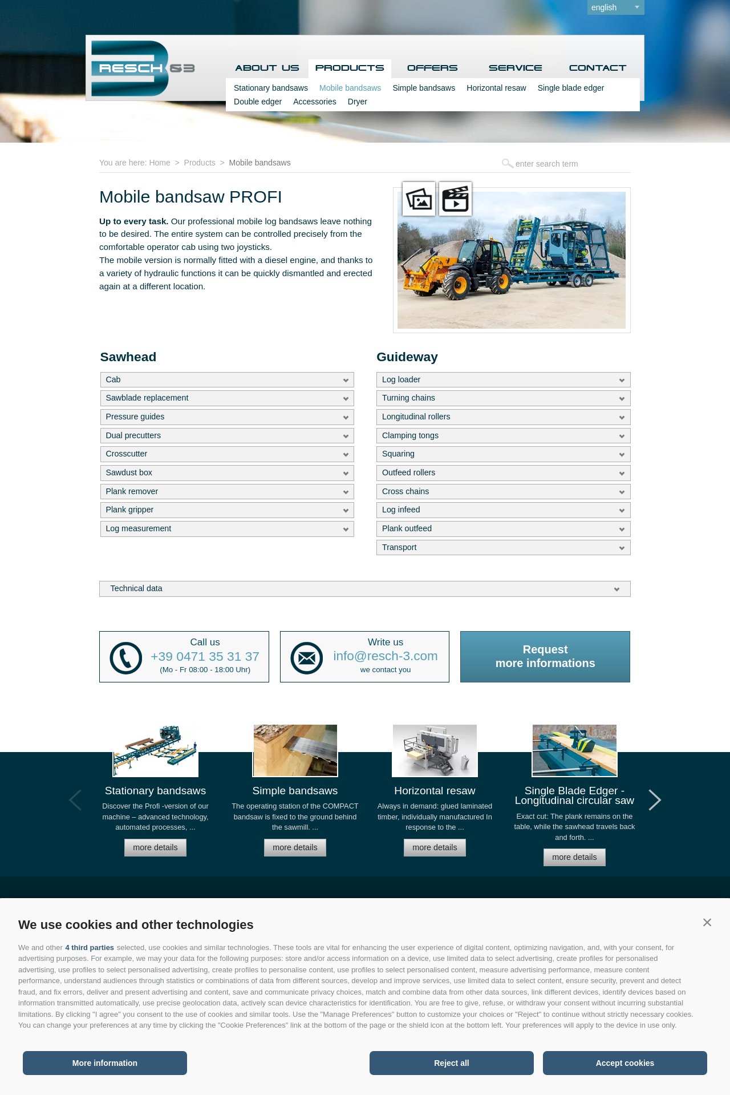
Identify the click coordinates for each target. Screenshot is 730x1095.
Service (515, 69)
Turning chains (408, 397)
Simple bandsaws (423, 87)
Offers (432, 69)
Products (349, 69)
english (604, 7)
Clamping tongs (410, 435)
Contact (598, 69)
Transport (399, 547)
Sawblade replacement (147, 397)
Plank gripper (129, 509)
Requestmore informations (545, 656)
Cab (113, 379)
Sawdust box (129, 472)
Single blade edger (570, 87)
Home (159, 162)
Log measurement (138, 528)
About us (267, 69)
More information (104, 1063)
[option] (155, 795)
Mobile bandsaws (350, 87)
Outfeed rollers (408, 472)
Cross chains (405, 491)
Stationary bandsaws (271, 87)
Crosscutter (126, 453)
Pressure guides (135, 416)
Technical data (137, 588)
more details (155, 847)
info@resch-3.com (386, 656)
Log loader (401, 379)
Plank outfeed (407, 528)
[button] (707, 922)
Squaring (398, 453)
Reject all (451, 1063)
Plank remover (132, 491)
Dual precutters (133, 435)
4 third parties (89, 947)
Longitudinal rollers (416, 416)
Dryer (357, 101)
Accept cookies (625, 1063)
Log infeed (401, 509)
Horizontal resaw (496, 87)
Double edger (258, 101)
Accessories (314, 101)
